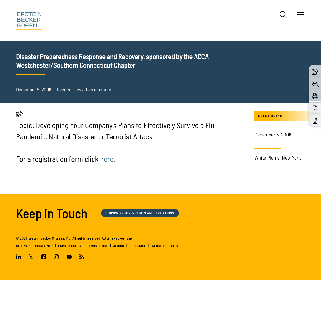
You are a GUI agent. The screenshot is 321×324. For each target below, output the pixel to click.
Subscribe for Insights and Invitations (140, 257)
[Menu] (300, 16)
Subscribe (138, 289)
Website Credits (164, 289)
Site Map (23, 289)
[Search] (283, 14)
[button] (19, 159)
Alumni (118, 289)
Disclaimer (44, 289)
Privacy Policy (70, 289)
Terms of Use (97, 289)
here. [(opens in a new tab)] (107, 202)
